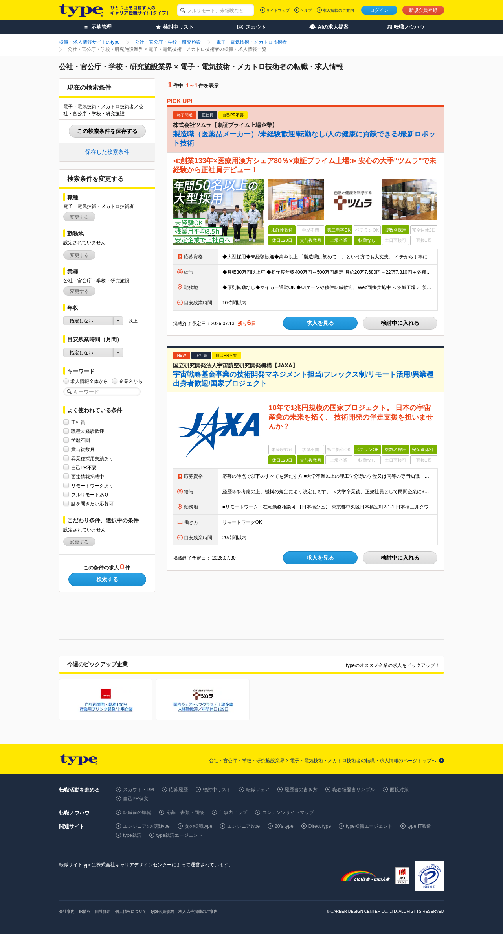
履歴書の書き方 (301, 789)
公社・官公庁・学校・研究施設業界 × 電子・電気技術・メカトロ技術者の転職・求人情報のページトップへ (322, 760)
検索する (107, 579)
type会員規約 (162, 911)
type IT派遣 (419, 826)
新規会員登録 (423, 10)
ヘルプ (306, 10)
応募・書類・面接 (185, 812)
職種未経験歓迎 (87, 431)
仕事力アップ (233, 812)
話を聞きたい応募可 (92, 504)
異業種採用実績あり (92, 458)
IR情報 (85, 911)
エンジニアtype (243, 826)
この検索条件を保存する (107, 131)
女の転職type (199, 826)
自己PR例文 (136, 798)
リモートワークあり (92, 485)
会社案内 (67, 911)
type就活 (132, 835)
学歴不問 (80, 440)
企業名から (131, 381)
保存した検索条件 (107, 152)
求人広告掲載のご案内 (198, 911)
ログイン (379, 10)
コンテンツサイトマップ (288, 812)
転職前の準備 (137, 812)
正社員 (78, 422)
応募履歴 (178, 789)
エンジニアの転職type (146, 826)
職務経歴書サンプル (353, 789)
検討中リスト (217, 789)
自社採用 (103, 911)
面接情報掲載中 (87, 476)
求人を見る (320, 323)
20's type (284, 826)
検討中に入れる (400, 323)
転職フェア (258, 789)
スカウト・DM (138, 789)
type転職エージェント (369, 826)
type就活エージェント (179, 835)
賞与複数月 (83, 449)
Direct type (319, 826)
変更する (79, 217)
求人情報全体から (89, 381)
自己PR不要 (84, 467)
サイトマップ (278, 10)
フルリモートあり (90, 494)
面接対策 (399, 789)
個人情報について (131, 911)
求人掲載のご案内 (338, 10)
